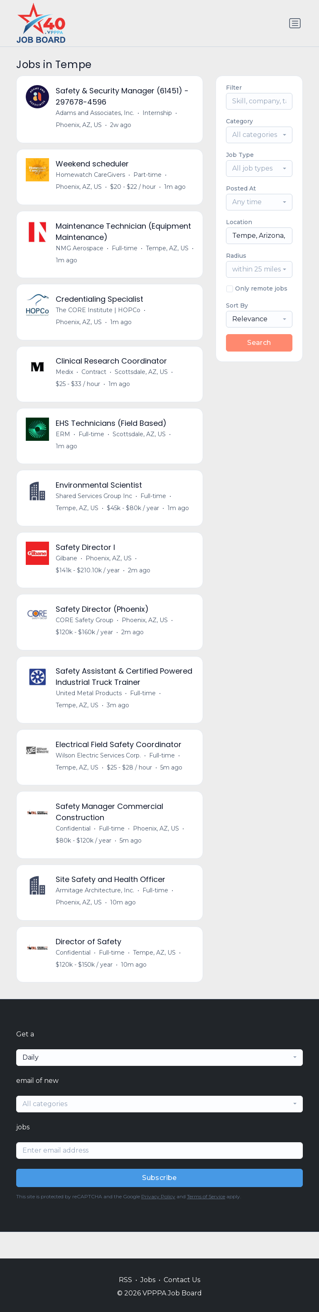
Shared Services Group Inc (94, 508)
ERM (63, 444)
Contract (94, 380)
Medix (65, 380)
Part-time (148, 177)
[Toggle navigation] (295, 23)
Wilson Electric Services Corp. (99, 775)
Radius (236, 255)
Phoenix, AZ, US (79, 125)
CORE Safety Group (85, 636)
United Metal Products (89, 711)
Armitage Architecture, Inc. (95, 914)
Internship (158, 113)
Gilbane (67, 572)
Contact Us (182, 1280)
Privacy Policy (158, 1223)
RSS (125, 1280)
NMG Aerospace (80, 253)
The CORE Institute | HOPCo (98, 316)
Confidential (73, 850)
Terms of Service (206, 1223)
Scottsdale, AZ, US (142, 380)
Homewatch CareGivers (91, 177)
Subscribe (159, 1204)
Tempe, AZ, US (168, 253)
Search (259, 343)
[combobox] (259, 135)
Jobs (147, 1280)
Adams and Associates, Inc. (95, 113)
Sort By (237, 305)
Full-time (125, 253)
